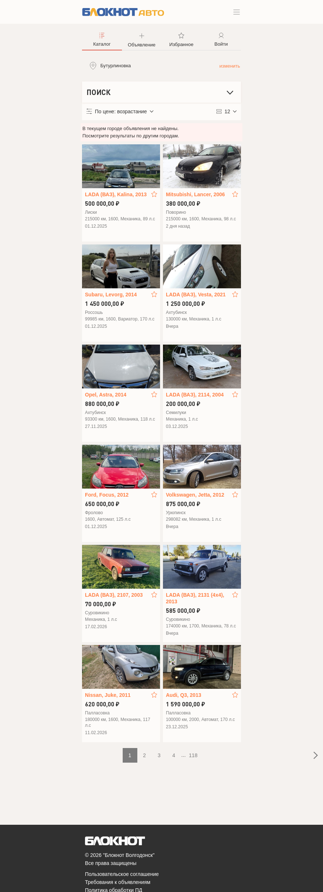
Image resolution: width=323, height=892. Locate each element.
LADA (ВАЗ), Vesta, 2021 (196, 294)
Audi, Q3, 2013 (183, 695)
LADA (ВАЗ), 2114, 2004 (195, 395)
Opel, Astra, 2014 (105, 395)
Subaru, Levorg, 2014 (111, 294)
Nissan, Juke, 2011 (108, 695)
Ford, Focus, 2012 (107, 495)
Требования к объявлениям (118, 882)
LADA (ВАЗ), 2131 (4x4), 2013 (195, 598)
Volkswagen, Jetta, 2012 (195, 495)
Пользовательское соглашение (122, 874)
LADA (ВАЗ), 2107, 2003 (114, 595)
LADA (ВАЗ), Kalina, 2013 (116, 194)
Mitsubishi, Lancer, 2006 (195, 194)
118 (193, 755)
